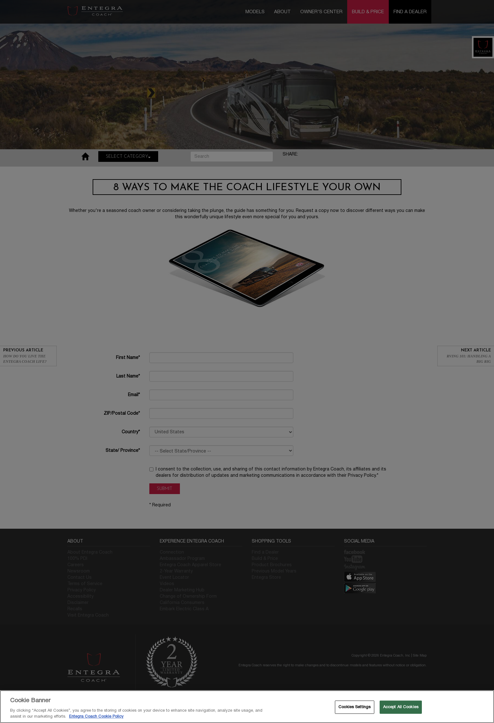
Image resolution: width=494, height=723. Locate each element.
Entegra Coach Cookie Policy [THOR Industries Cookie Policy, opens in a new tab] (96, 716)
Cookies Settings (354, 707)
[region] (247, 706)
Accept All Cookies (400, 707)
